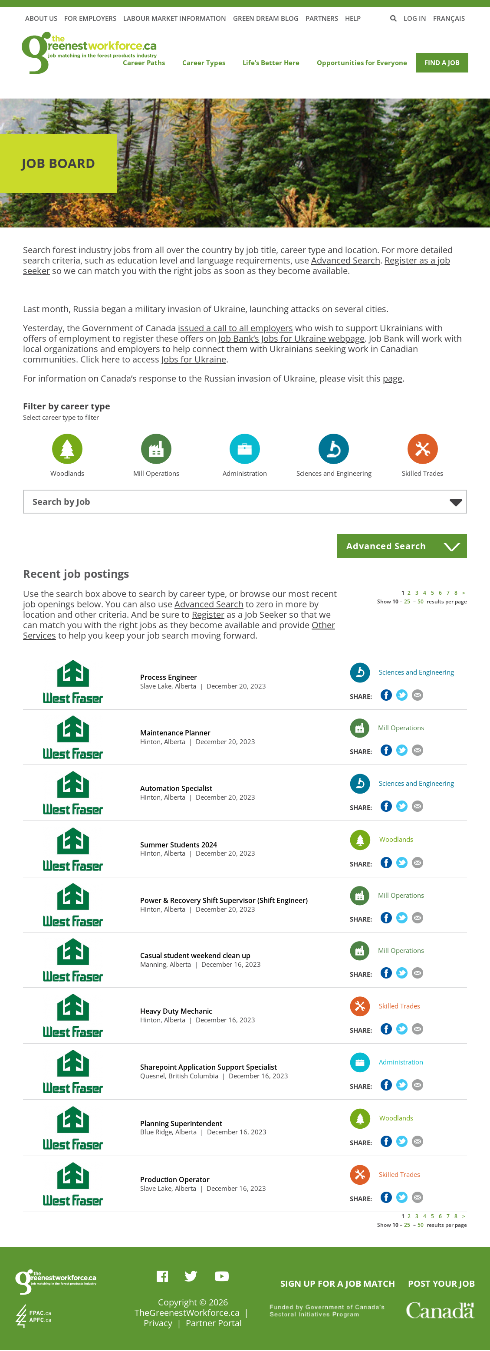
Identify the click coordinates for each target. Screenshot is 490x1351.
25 (407, 601)
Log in (415, 18)
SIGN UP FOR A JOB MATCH (337, 1284)
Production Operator (175, 1180)
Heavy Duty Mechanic (176, 1011)
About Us (41, 18)
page (392, 378)
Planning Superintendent (181, 1124)
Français (449, 18)
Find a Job (442, 62)
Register (208, 614)
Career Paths (144, 62)
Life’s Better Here (271, 62)
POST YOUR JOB (441, 1284)
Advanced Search (345, 260)
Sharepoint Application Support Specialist (208, 1067)
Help (353, 18)
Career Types (203, 62)
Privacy (158, 1323)
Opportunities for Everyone (362, 62)
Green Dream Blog (266, 18)
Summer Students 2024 (178, 845)
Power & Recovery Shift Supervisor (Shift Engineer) (224, 900)
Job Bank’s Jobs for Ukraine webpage (291, 338)
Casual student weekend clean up (195, 956)
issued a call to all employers (235, 328)
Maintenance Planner (175, 733)
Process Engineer (168, 677)
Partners (322, 18)
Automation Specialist (176, 788)
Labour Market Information (174, 18)
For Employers (90, 18)
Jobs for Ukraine (193, 359)
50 (421, 601)
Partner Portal (214, 1323)
